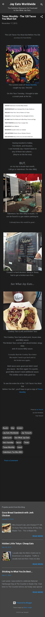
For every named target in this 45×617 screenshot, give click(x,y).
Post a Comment (11, 460)
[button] (41, 17)
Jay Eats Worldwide (23, 4)
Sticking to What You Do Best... (17, 571)
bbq (12, 428)
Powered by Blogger (22, 603)
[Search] (41, 5)
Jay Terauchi (39, 409)
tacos (18, 442)
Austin (5, 428)
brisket (19, 428)
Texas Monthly (31, 85)
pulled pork (7, 438)
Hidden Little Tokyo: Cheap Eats (18, 543)
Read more (38, 536)
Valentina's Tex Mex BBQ (12, 452)
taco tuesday (8, 442)
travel (20, 447)
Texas (26, 442)
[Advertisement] (22, 481)
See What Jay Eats (22, 438)
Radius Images (28, 607)
